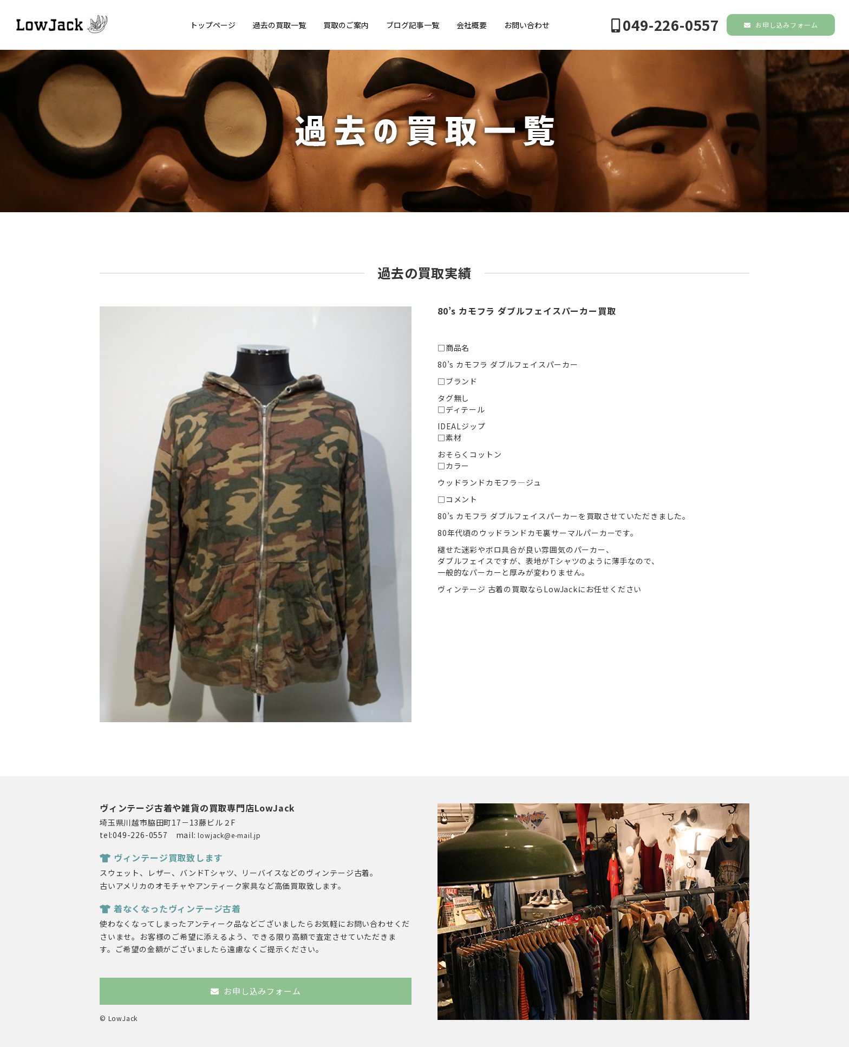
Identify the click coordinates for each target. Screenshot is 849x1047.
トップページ (213, 25)
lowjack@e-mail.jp (229, 835)
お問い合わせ (527, 25)
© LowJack (119, 1018)
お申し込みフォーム (781, 24)
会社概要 (471, 25)
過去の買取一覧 (279, 25)
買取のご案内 (346, 25)
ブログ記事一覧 (412, 25)
